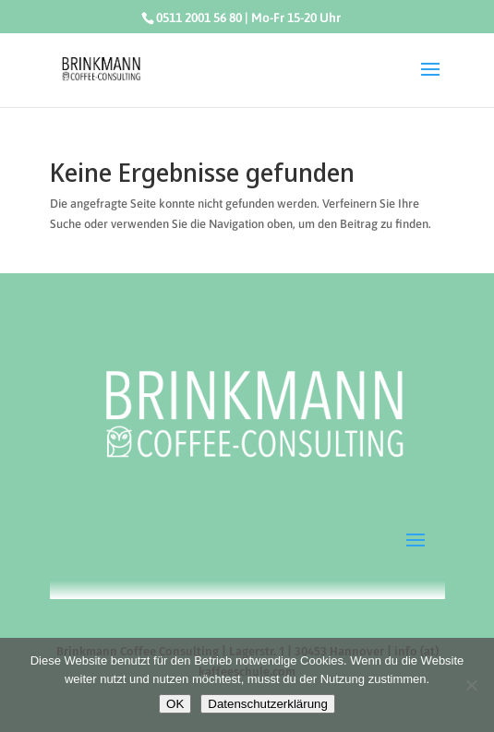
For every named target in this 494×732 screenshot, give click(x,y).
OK (175, 704)
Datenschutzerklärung (268, 704)
